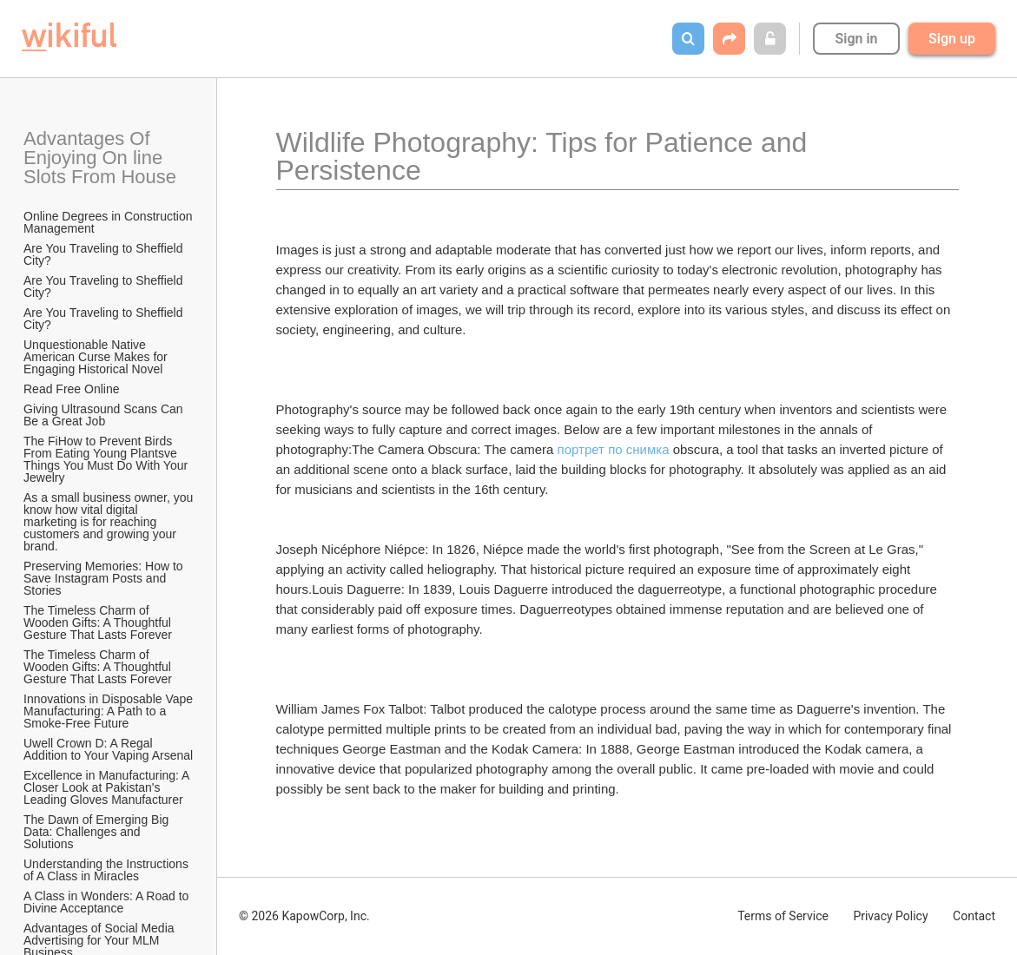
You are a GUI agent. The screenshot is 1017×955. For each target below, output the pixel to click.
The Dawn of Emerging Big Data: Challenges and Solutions (97, 832)
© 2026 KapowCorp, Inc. (304, 916)
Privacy (890, 916)
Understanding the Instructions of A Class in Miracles (107, 870)
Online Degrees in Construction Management (109, 222)
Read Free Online (72, 389)
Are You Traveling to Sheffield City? (104, 254)
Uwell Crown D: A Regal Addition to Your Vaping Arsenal (108, 749)
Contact (974, 916)
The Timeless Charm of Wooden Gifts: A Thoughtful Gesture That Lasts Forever (99, 622)
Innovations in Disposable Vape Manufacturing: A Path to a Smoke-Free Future (109, 711)
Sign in (856, 38)
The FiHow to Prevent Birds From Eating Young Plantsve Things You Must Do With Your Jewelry (107, 459)
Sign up (951, 38)
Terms (783, 916)
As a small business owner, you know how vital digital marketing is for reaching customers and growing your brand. (109, 522)
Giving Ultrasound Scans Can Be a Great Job (105, 415)
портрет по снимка (614, 449)
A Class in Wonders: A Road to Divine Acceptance (107, 902)
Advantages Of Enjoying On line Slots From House (99, 158)
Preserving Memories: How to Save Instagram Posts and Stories (105, 578)
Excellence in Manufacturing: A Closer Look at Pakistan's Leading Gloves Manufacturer (108, 787)
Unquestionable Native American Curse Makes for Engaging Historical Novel (97, 357)
